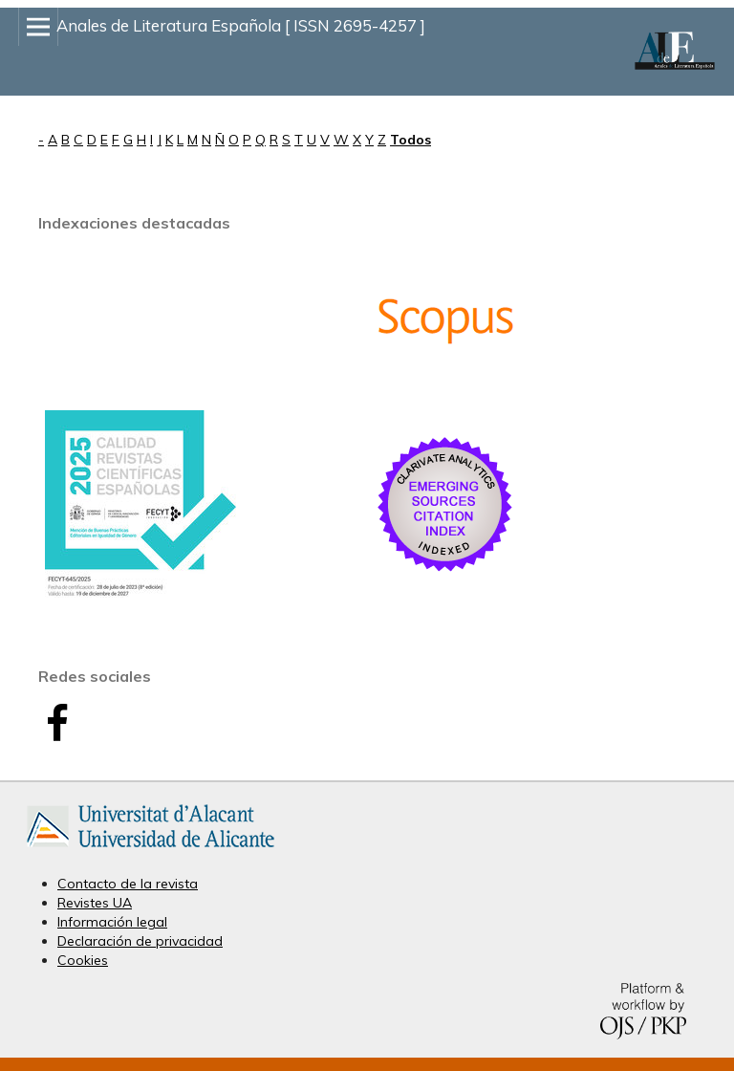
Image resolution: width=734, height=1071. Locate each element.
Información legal (112, 921)
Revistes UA (94, 902)
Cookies (82, 960)
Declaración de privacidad (140, 941)
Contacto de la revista (127, 883)
